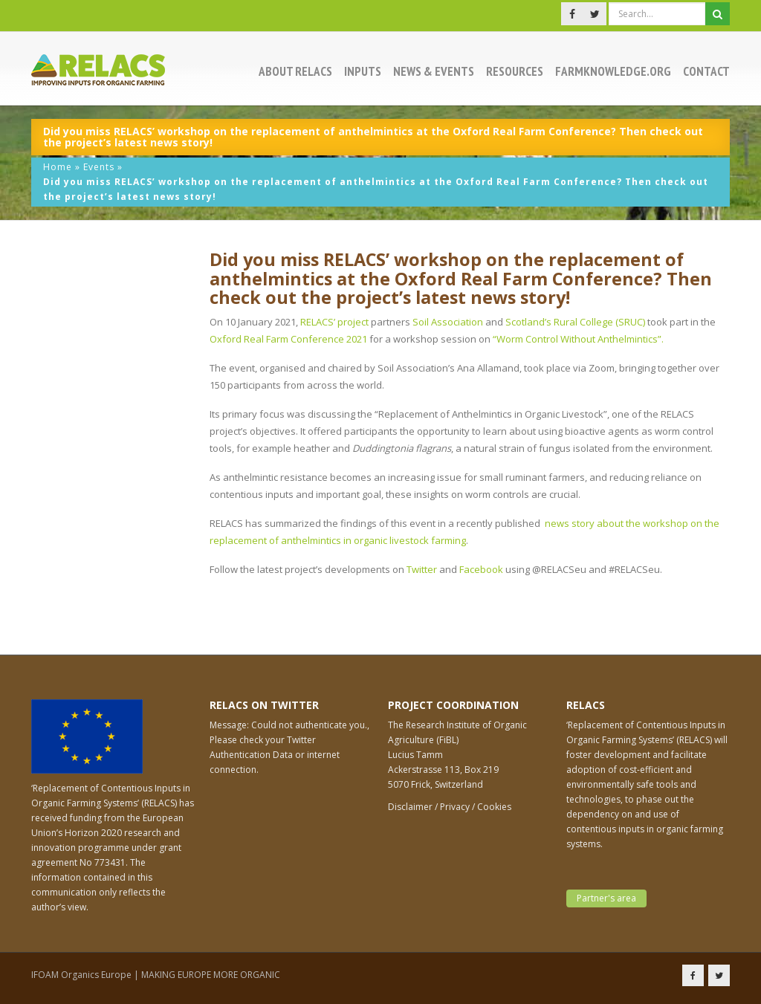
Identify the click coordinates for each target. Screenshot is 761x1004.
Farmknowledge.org (613, 71)
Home (57, 167)
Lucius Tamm (415, 754)
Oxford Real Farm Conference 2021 (288, 339)
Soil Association (447, 321)
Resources (514, 71)
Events (98, 167)
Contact (706, 71)
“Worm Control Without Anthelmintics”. (578, 339)
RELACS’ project (334, 321)
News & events (433, 71)
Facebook (481, 569)
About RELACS (295, 71)
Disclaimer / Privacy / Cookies (449, 806)
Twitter (422, 569)
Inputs (362, 71)
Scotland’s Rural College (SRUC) (575, 321)
